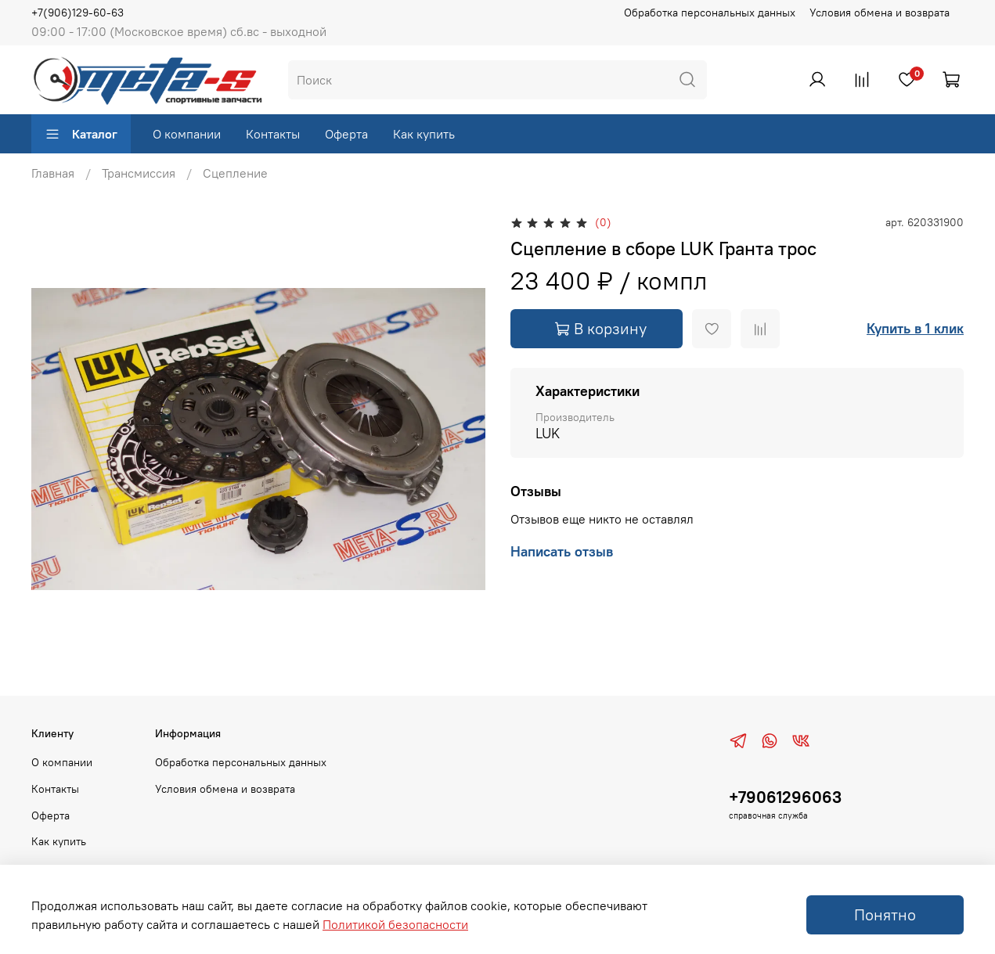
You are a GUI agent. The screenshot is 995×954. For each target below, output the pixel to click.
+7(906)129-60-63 (77, 12)
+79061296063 (785, 797)
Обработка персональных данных (709, 12)
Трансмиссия (138, 173)
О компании (187, 134)
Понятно (885, 914)
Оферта (346, 134)
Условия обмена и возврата (879, 12)
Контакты (273, 134)
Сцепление (235, 173)
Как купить (424, 134)
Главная (52, 173)
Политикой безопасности (395, 924)
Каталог (81, 134)
